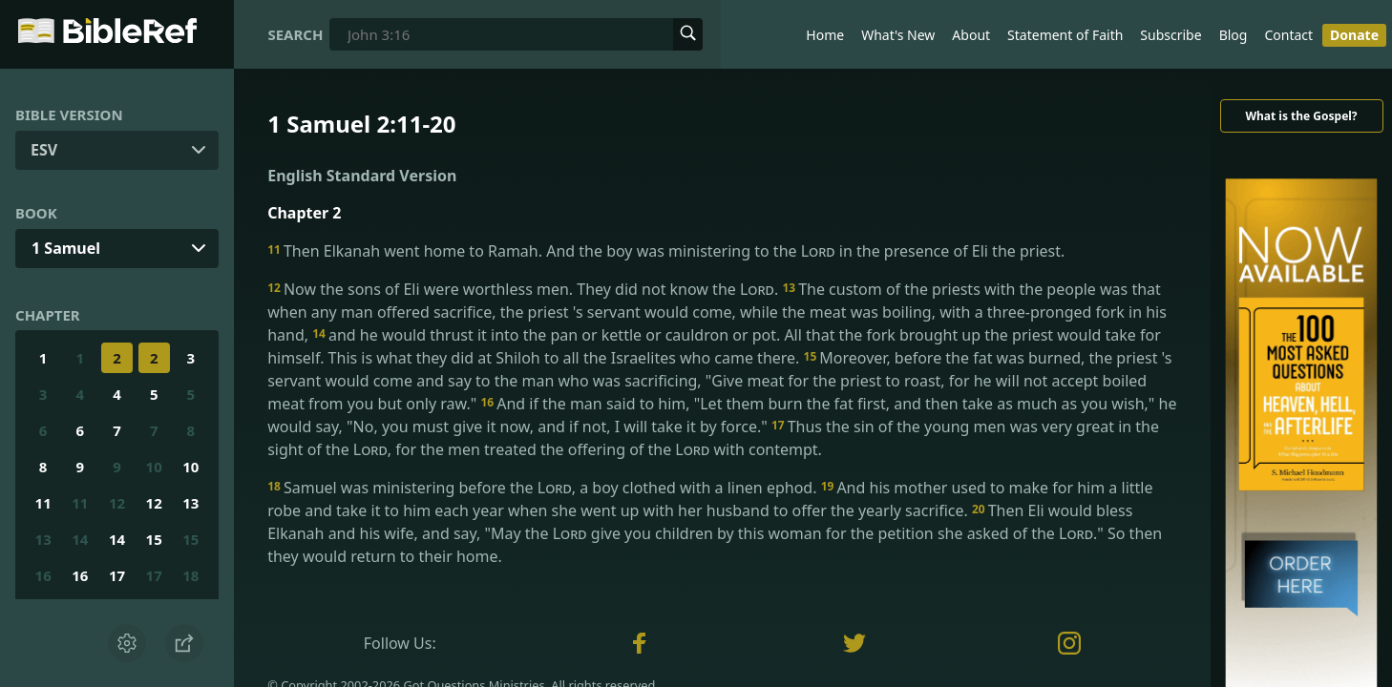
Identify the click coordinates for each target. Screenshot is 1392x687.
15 (154, 539)
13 (190, 502)
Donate (1354, 35)
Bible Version (69, 114)
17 (117, 575)
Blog (1233, 35)
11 (43, 502)
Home (825, 35)
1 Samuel (66, 248)
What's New (898, 35)
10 (154, 466)
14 (80, 539)
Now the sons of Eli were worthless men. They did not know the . (524, 289)
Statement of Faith (1065, 35)
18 (190, 575)
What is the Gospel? (1301, 116)
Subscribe (1170, 35)
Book (36, 212)
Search (295, 34)
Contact (1288, 35)
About (971, 35)
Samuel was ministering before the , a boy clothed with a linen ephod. (543, 487)
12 (117, 502)
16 (43, 575)
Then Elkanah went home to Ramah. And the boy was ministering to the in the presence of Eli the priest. (666, 250)
